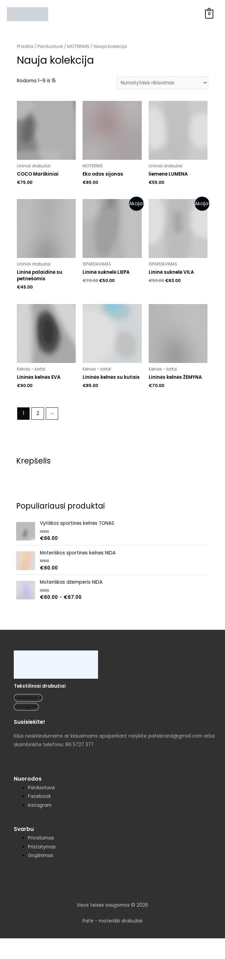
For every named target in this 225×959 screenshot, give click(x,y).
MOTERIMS (78, 46)
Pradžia (25, 46)
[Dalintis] (42, 944)
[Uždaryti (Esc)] (14, 944)
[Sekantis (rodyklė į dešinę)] (42, 954)
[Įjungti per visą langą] (71, 944)
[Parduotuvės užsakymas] (162, 82)
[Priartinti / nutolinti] (100, 944)
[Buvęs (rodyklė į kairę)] (14, 954)
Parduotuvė (50, 46)
